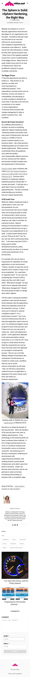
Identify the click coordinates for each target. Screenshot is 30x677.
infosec (14, 539)
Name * (6, 638)
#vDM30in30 (6, 539)
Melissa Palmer (16, 20)
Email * (6, 646)
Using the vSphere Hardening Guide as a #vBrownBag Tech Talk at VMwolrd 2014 (14, 173)
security (4, 543)
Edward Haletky (7, 169)
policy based (22, 539)
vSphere (4, 547)
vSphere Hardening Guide (16, 547)
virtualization (13, 543)
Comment (5, 617)
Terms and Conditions (15, 676)
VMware (4, 531)
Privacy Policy (15, 672)
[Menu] (2, 3)
